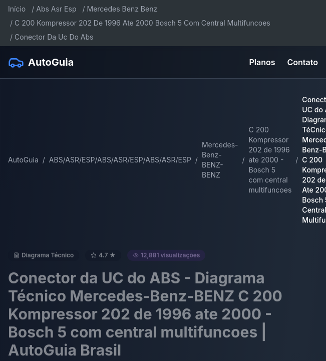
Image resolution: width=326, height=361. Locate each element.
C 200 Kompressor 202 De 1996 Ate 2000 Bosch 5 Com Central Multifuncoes (142, 23)
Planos (262, 62)
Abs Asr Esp (56, 9)
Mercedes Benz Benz (122, 9)
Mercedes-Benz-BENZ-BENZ (220, 159)
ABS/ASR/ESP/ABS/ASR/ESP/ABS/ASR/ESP (120, 159)
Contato (302, 62)
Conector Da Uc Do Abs (54, 37)
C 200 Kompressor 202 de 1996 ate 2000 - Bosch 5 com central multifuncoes (270, 159)
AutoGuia (23, 159)
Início (17, 9)
